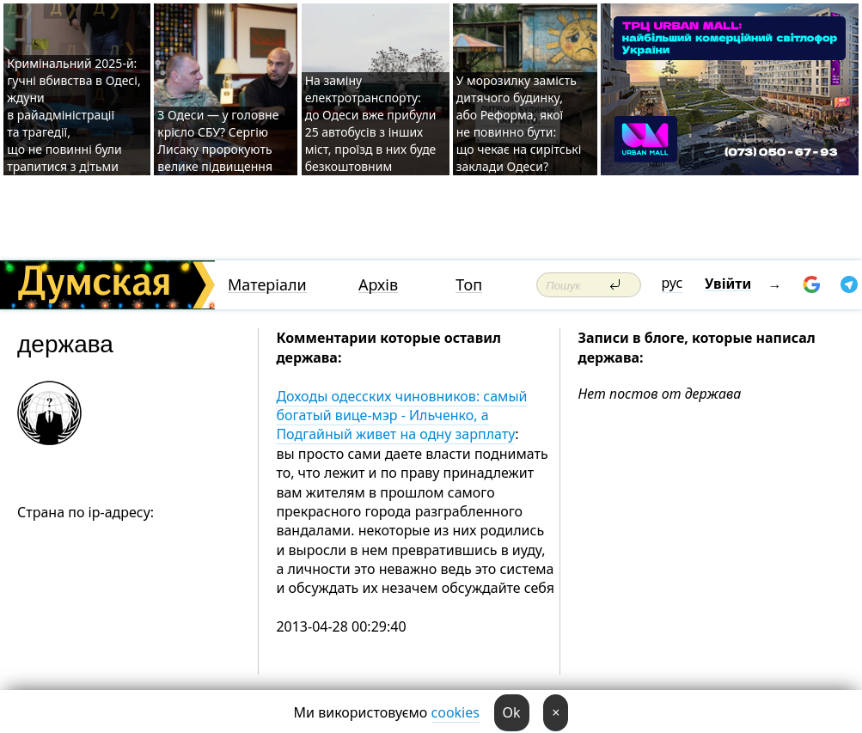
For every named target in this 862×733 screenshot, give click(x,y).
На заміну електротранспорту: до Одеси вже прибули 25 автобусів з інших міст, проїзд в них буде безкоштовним (371, 123)
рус (672, 282)
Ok (512, 712)
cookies (455, 712)
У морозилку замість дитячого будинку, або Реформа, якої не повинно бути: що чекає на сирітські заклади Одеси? (519, 123)
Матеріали (267, 285)
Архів (378, 285)
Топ (468, 285)
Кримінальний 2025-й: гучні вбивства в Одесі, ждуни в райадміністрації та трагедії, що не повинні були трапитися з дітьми (73, 114)
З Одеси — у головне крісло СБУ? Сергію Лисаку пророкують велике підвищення (217, 140)
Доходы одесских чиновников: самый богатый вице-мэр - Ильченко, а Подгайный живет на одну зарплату (401, 415)
